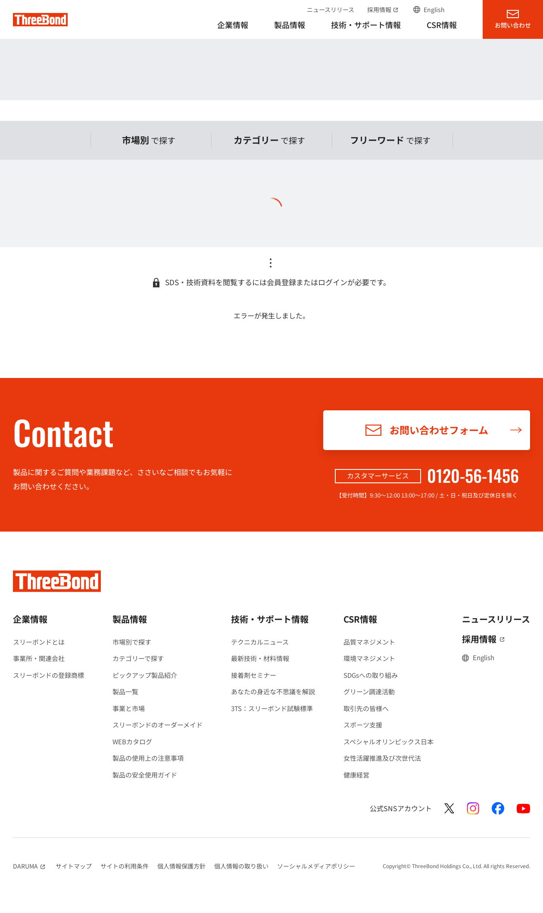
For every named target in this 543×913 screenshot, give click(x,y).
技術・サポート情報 (270, 619)
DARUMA (30, 866)
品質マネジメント (369, 641)
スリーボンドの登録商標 (48, 675)
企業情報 (30, 619)
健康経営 (356, 774)
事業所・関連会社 (39, 658)
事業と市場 (128, 708)
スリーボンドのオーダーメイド (157, 724)
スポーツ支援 (362, 724)
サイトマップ (74, 866)
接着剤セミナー (253, 675)
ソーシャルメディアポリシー (316, 866)
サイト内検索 (461, 9)
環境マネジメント (369, 658)
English (434, 9)
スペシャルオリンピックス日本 (388, 741)
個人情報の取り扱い (241, 866)
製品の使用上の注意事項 (148, 757)
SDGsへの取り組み (370, 675)
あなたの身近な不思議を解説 (273, 691)
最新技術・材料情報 (260, 658)
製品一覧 (125, 691)
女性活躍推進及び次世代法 (382, 757)
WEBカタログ (132, 741)
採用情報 (383, 9)
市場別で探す (131, 641)
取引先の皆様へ (366, 708)
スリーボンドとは (39, 641)
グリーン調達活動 (369, 691)
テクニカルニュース (260, 641)
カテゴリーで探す (138, 658)
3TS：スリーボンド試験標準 (272, 708)
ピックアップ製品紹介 (144, 675)
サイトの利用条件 (124, 866)
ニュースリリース (330, 9)
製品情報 (129, 619)
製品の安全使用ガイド (144, 774)
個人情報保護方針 (181, 866)
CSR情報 (360, 619)
